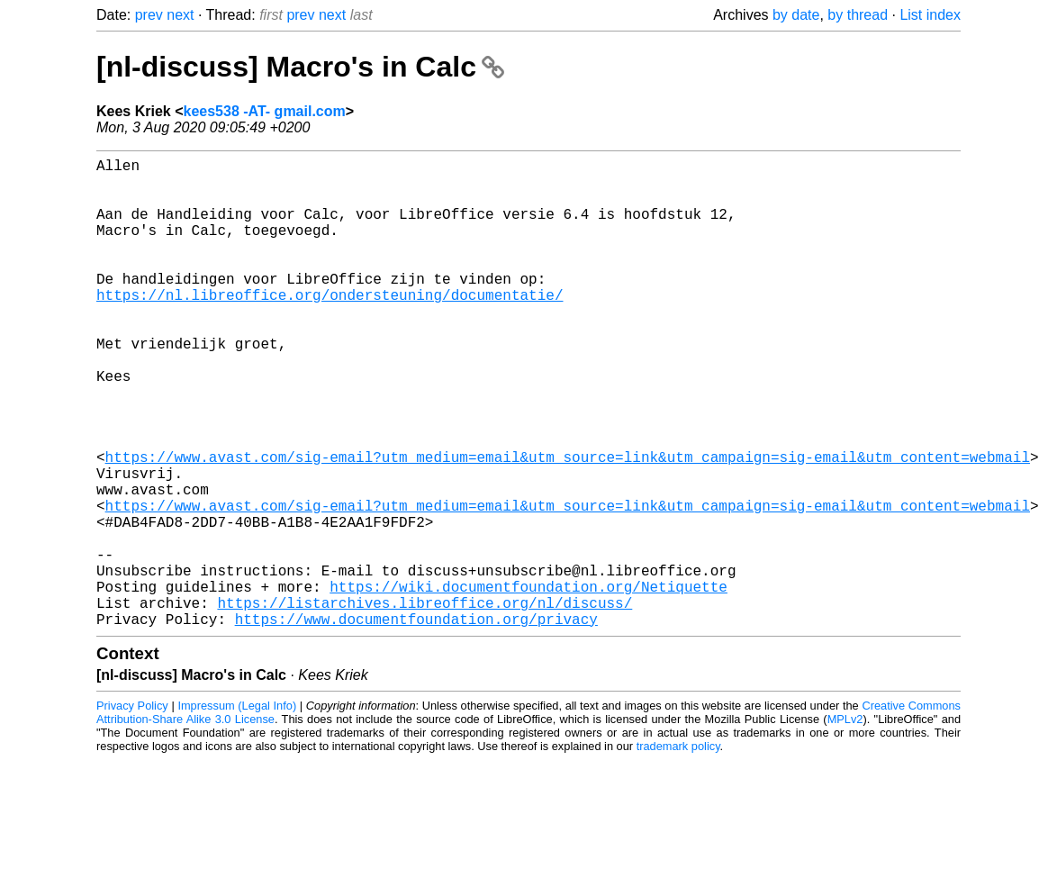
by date (795, 15)
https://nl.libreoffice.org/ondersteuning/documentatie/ (329, 327)
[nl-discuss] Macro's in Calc (300, 66)
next (180, 15)
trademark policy (678, 850)
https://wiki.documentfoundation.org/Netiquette (528, 683)
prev (149, 15)
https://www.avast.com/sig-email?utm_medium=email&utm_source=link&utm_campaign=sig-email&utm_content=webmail (567, 525)
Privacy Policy (132, 810)
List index (930, 15)
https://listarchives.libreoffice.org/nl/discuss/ (424, 703)
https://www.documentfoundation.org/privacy (416, 723)
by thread (857, 15)
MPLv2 (845, 823)
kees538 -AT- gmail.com (265, 111)
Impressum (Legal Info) (236, 810)
